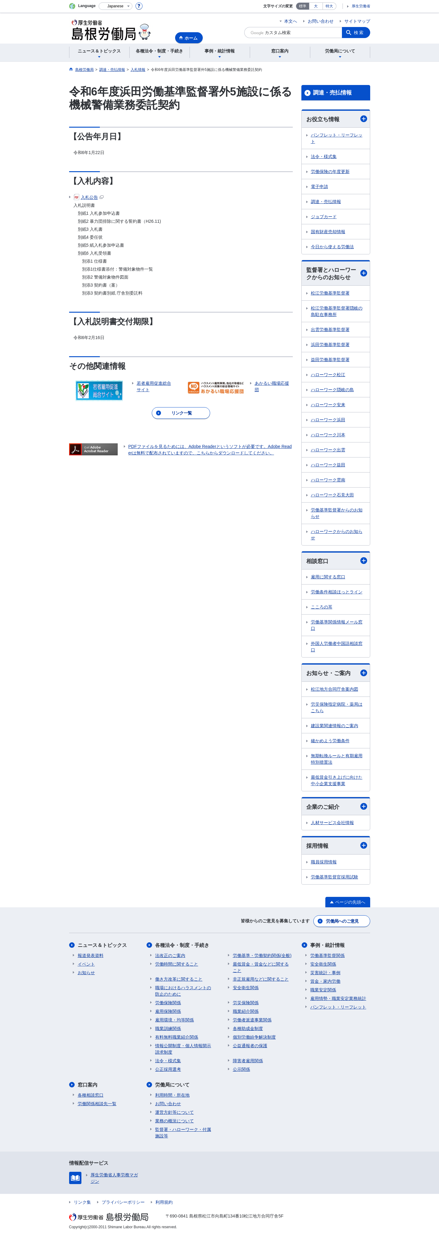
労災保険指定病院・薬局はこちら (337, 707)
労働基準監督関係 (327, 955)
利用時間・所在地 (172, 1095)
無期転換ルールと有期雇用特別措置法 (337, 759)
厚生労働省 (361, 6)
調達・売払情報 (332, 93)
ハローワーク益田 (328, 464)
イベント (86, 964)
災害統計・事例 (325, 972)
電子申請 (319, 186)
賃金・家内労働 (325, 981)
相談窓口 (336, 560)
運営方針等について (174, 1112)
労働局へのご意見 (342, 921)
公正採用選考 (168, 1069)
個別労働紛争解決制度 (254, 1037)
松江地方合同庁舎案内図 (334, 689)
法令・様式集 (324, 156)
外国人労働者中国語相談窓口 (337, 646)
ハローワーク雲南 (328, 479)
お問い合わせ (321, 21)
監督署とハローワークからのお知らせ (336, 273)
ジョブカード (324, 216)
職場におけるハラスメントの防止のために (183, 991)
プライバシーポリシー (123, 1202)
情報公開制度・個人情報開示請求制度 (183, 1049)
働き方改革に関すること (178, 979)
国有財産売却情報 (328, 231)
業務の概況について (174, 1120)
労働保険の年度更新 (330, 171)
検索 (359, 32)
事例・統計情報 (327, 945)
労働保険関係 (168, 1002)
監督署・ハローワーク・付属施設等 (183, 1132)
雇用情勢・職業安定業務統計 (338, 998)
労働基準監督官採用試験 (334, 876)
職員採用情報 (324, 861)
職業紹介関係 (246, 1011)
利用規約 (164, 1202)
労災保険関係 (246, 1002)
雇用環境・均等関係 (174, 1019)
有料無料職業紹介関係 (176, 1037)
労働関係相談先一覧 (97, 1103)
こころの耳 (321, 606)
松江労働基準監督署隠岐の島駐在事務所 (337, 311)
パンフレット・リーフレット (337, 138)
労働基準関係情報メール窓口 (337, 625)
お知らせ (86, 972)
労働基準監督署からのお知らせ (337, 513)
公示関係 (241, 1069)
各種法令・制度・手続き (182, 945)
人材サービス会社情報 (332, 822)
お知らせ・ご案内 (336, 673)
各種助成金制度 (248, 1028)
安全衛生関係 (246, 987)
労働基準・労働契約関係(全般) (262, 955)
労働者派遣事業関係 (252, 1019)
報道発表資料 (91, 955)
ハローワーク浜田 (328, 419)
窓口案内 (87, 1084)
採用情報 (336, 845)
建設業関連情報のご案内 (334, 725)
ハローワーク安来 (328, 404)
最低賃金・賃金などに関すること (261, 967)
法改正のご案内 (170, 955)
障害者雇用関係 (248, 1060)
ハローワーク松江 (328, 374)
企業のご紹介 (336, 806)
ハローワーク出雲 (328, 449)
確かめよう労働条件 (330, 740)
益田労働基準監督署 (330, 359)
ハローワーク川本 (328, 434)
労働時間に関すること (176, 964)
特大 (329, 6)
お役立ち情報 (336, 118)
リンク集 (82, 1202)
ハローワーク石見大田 (332, 494)
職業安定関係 (323, 989)
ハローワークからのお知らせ (337, 534)
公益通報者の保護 (250, 1045)
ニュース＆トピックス (102, 945)
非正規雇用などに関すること (261, 979)
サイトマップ (357, 21)
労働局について (172, 1084)
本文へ (290, 21)
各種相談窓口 (91, 1095)
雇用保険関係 (168, 1011)
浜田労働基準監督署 (330, 344)
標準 (302, 6)
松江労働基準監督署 (330, 293)
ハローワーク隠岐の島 (332, 389)
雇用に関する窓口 (328, 576)
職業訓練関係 (168, 1028)
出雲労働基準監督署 (330, 329)
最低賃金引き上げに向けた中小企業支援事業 (337, 780)
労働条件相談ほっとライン (337, 591)
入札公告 (89, 197)
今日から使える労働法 (332, 246)
